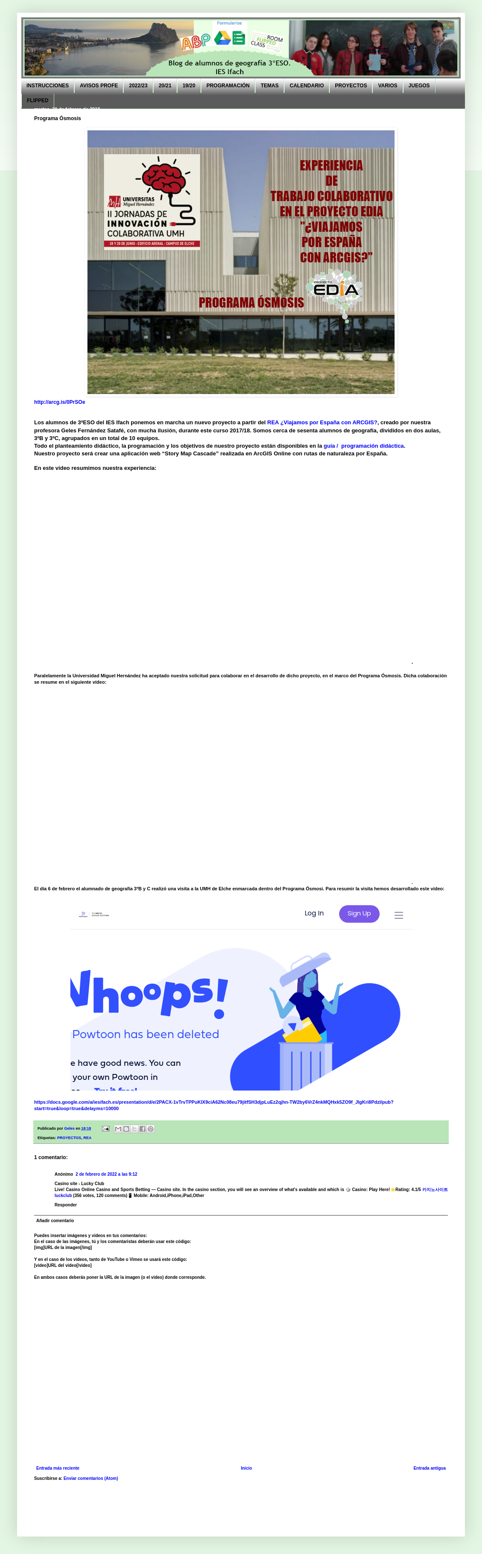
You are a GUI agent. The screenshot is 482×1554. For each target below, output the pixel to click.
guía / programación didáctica (364, 446)
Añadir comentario (55, 1220)
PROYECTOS (69, 1138)
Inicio (246, 1468)
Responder (66, 1205)
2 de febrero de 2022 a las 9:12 (106, 1174)
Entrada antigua (429, 1468)
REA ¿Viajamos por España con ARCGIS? (321, 422)
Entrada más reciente (57, 1468)
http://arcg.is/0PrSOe (59, 402)
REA (87, 1138)
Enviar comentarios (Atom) (91, 1478)
